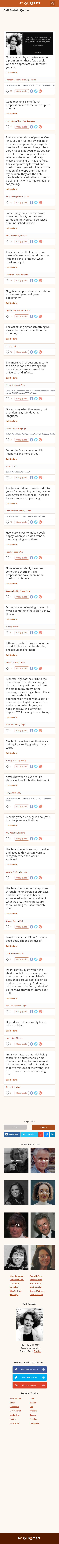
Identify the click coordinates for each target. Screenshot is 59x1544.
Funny (12, 1402)
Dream (8, 428)
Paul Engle (14, 1294)
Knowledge (14, 1423)
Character (10, 274)
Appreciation (21, 80)
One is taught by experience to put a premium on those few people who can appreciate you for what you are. (27, 62)
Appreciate (31, 80)
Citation (37, 1351)
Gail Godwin (11, 72)
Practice (16, 872)
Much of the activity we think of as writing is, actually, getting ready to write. (27, 744)
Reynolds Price (36, 1276)
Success (9, 591)
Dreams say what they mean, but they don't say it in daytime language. (26, 413)
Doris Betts (14, 1283)
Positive (13, 1419)
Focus (8, 385)
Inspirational (11, 121)
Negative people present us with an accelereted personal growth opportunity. (28, 294)
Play (7, 793)
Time (8, 235)
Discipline (13, 833)
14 (11, 398)
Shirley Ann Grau (17, 1279)
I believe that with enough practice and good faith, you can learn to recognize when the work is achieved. (27, 854)
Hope (8, 662)
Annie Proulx (35, 1287)
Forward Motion (17, 510)
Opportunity (11, 310)
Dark (21, 921)
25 (11, 440)
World (22, 662)
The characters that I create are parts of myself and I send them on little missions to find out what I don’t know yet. (27, 257)
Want (21, 552)
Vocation (9, 466)
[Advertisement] (29, 21)
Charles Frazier (36, 1294)
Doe (13, 1038)
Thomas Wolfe (36, 1279)
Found (28, 510)
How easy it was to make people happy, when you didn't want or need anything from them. (26, 536)
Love (32, 1398)
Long (8, 510)
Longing (9, 346)
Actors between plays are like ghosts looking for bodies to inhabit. (28, 778)
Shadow (17, 1005)
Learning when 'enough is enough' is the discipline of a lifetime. (28, 818)
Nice (7, 196)
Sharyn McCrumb (37, 1291)
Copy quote (21, 91)
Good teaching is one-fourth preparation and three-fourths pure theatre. (28, 105)
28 (11, 280)
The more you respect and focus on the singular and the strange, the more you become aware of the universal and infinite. (28, 367)
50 (11, 91)
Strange (15, 385)
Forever (23, 235)
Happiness (34, 1423)
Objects (19, 1038)
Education (31, 121)
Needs (15, 552)
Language (22, 428)
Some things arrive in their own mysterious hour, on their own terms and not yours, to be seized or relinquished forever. (26, 218)
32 (11, 202)
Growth (27, 310)
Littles (17, 274)
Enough (23, 872)
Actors (13, 793)
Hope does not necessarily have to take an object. (27, 1023)
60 (11, 127)
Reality (16, 591)
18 (11, 316)
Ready (23, 760)
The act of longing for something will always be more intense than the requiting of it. (28, 330)
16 (11, 522)
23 (11, 241)
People (20, 310)
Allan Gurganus (16, 1276)
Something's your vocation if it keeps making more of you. (24, 452)
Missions (24, 274)
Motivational (15, 1411)
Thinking (15, 662)
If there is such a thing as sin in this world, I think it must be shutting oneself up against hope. (27, 646)
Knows (15, 626)
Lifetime (21, 833)
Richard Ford (35, 1283)
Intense (17, 346)
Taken (8, 1087)
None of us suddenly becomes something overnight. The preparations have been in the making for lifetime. (25, 573)
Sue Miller (14, 1287)
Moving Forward (17, 196)
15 (11, 352)
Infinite (22, 385)
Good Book (15, 953)
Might (24, 1005)
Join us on (29, 1369)
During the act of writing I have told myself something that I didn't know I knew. (28, 611)
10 (11, 477)
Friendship (10, 80)
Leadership (14, 1415)
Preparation (25, 591)
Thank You (21, 121)
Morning (9, 724)
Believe (9, 872)
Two (27, 196)
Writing (9, 626)
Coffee (16, 724)
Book (8, 953)
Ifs (15, 466)
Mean (15, 428)
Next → (44, 1127)
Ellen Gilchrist (15, 1291)
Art (7, 833)
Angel (22, 724)
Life (31, 1406)
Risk (13, 1087)
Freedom (33, 1419)
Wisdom (33, 1411)
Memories (15, 235)
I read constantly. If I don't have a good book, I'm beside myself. (26, 939)
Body (19, 793)
